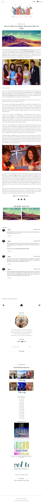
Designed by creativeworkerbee (21, 500)
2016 (21, 410)
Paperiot (20, 57)
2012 (21, 416)
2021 (21, 403)
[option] (12, 213)
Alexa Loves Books (20, 498)
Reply (9, 235)
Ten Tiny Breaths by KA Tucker (22, 248)
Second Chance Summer (29, 51)
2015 (21, 412)
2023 (22, 400)
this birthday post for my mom (14, 95)
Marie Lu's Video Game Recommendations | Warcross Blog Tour (21, 456)
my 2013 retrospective (26, 92)
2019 (21, 406)
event (28, 195)
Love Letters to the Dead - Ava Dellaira (21, 438)
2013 (21, 415)
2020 (21, 404)
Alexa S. (9, 229)
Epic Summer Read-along (24, 195)
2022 (21, 401)
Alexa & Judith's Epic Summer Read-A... (12, 216)
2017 (21, 409)
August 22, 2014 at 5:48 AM (37, 229)
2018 (21, 407)
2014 (21, 413)
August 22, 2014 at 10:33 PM (36, 256)
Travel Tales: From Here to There (21, 474)
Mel (22, 95)
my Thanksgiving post (20, 93)
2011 (21, 418)
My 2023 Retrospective (21, 367)
